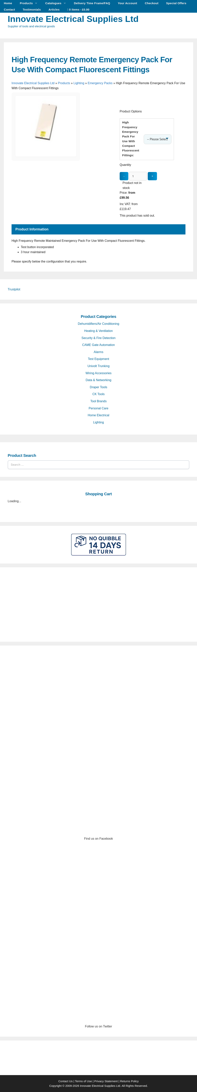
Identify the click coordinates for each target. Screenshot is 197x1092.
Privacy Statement (106, 1081)
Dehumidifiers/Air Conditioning (98, 323)
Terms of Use (83, 1081)
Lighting (78, 83)
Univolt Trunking (99, 366)
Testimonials (32, 9)
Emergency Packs (100, 83)
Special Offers (176, 3)
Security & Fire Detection (99, 338)
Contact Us (65, 1081)
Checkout (152, 3)
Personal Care (98, 408)
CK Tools (98, 394)
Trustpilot (14, 289)
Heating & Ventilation (98, 330)
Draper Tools (98, 387)
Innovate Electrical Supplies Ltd (73, 19)
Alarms (98, 352)
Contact (9, 9)
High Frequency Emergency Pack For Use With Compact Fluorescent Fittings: (130, 139)
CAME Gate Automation (98, 345)
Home (8, 3)
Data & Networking (98, 380)
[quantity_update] (138, 176)
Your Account (127, 3)
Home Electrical (98, 415)
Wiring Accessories (98, 373)
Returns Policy (129, 1081)
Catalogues (57, 3)
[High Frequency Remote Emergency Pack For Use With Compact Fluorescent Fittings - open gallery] (45, 155)
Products (30, 3)
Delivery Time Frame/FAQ (92, 3)
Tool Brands (98, 401)
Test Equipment (98, 359)
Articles (53, 9)
